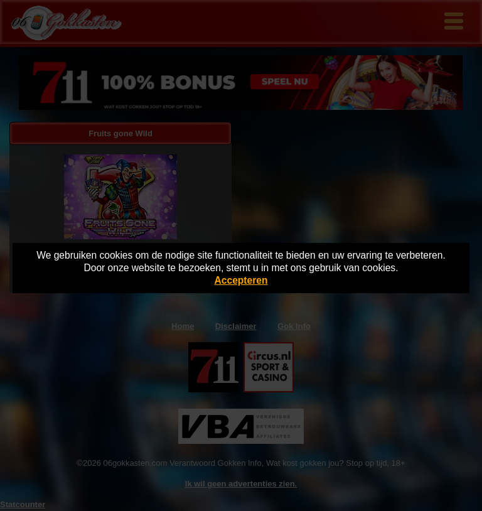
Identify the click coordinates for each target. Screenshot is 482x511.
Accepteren (241, 280)
